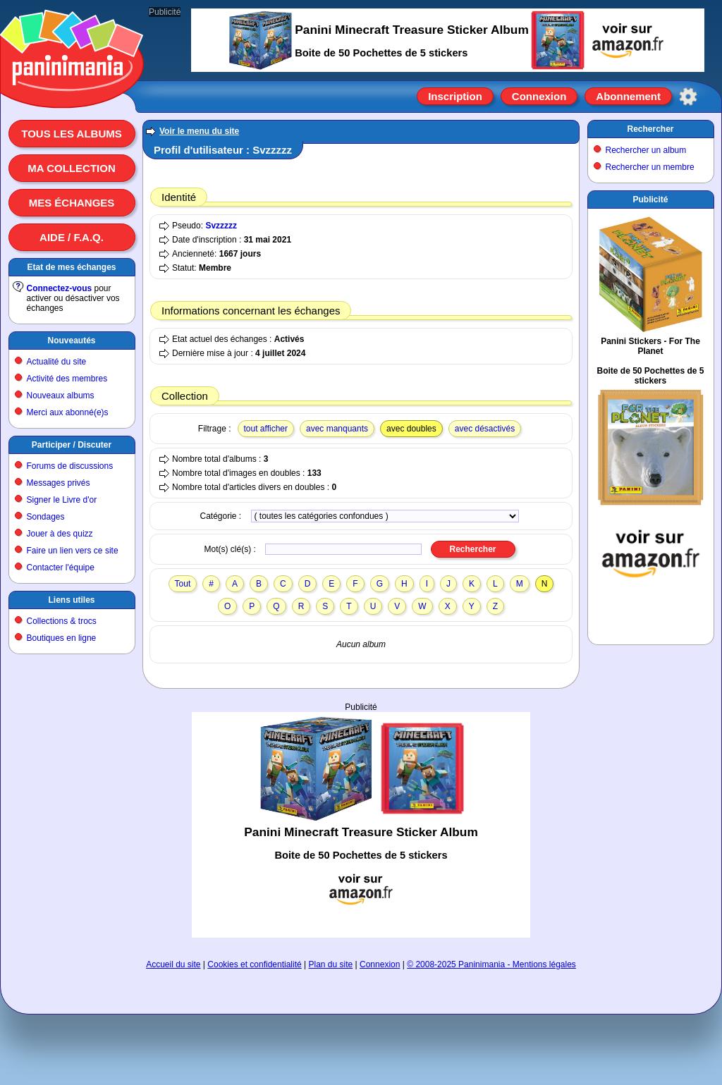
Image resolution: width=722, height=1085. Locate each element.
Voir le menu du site (199, 131)
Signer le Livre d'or (62, 500)
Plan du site (331, 964)
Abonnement (628, 96)
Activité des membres (67, 379)
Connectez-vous (59, 288)
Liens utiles (71, 600)
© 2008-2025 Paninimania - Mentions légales (491, 964)
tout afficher (266, 429)
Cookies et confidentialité (254, 964)
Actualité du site (57, 362)
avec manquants (337, 429)
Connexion (539, 96)
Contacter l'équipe (60, 567)
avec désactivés (485, 429)
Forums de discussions (70, 466)
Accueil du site (173, 964)
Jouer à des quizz (60, 534)
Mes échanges (72, 203)
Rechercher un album (646, 150)
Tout (183, 584)
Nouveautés (71, 340)
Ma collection (71, 168)
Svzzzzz (221, 226)
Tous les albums (71, 134)
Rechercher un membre (650, 167)
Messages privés (58, 483)
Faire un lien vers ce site (72, 551)
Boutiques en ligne (62, 638)
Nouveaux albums (60, 395)
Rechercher (650, 129)
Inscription (455, 96)
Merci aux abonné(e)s (68, 412)
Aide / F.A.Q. (71, 237)
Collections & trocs (62, 621)
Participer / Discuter (71, 445)
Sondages (46, 517)
